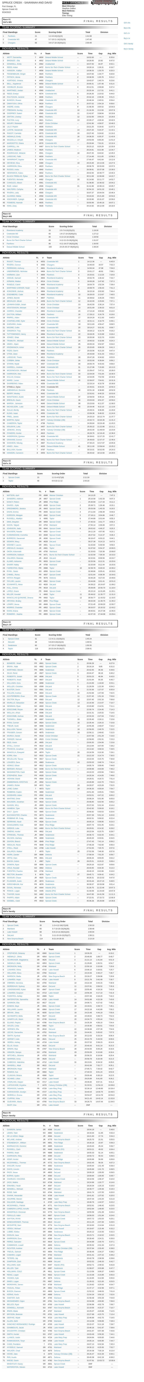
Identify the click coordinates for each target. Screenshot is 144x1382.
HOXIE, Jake (12, 1354)
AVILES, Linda (13, 1026)
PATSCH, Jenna (13, 77)
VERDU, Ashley (13, 1042)
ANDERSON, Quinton (16, 436)
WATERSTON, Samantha (17, 999)
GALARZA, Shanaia (15, 558)
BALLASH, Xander (14, 450)
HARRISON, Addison (15, 555)
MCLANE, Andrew (14, 1139)
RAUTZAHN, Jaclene (15, 97)
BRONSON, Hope (14, 1069)
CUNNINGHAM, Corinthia (17, 535)
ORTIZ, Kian (12, 858)
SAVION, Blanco (13, 841)
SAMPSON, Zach (14, 1261)
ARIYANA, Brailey (14, 601)
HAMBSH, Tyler (13, 808)
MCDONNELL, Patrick (16, 1205)
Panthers (11, 36)
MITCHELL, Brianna (15, 1055)
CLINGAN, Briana (14, 1075)
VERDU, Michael (14, 1229)
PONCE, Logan (13, 891)
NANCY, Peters (13, 502)
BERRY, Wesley (13, 393)
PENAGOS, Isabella (15, 1088)
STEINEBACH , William (16, 1143)
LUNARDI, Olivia (14, 970)
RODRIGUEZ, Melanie (16, 153)
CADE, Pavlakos (14, 1344)
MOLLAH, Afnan (13, 713)
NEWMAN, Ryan (14, 706)
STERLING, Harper (15, 1082)
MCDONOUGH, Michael (17, 370)
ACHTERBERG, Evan (16, 696)
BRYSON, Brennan (15, 1314)
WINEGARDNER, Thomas (18, 1222)
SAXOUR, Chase (14, 878)
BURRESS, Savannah (16, 538)
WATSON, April (13, 495)
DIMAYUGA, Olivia (14, 104)
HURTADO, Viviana (15, 80)
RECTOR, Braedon (15, 874)
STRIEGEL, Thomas (15, 835)
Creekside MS (13, 39)
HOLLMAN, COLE (14, 1271)
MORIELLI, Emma (14, 1095)
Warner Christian (56, 495)
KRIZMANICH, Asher (15, 347)
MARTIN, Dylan (13, 420)
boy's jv (127, 38)
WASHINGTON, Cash (16, 772)
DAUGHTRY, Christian (16, 1331)
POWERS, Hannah (15, 203)
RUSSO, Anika (13, 169)
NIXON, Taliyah (13, 525)
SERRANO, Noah (14, 822)
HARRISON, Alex (14, 374)
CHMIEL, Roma (13, 575)
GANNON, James (14, 1129)
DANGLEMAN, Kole (15, 825)
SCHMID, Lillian (13, 1079)
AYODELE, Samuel (15, 1347)
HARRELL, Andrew (14, 367)
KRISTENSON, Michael (16, 308)
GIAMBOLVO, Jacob (15, 1328)
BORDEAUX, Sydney (16, 986)
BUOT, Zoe (11, 1105)
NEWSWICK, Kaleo (15, 173)
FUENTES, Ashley (14, 996)
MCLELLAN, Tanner (15, 759)
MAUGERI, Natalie (14, 532)
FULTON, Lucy (13, 120)
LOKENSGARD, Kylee (16, 989)
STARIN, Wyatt (13, 364)
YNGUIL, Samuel (14, 1252)
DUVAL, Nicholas (14, 888)
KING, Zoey (12, 206)
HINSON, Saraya (14, 1052)
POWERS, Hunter (14, 433)
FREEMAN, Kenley (15, 110)
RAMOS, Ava (12, 1072)
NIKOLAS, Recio (14, 845)
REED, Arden (12, 67)
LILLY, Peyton (12, 127)
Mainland (53, 525)
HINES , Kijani (12, 344)
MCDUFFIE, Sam (14, 1225)
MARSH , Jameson (14, 403)
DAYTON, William (14, 314)
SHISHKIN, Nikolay (14, 443)
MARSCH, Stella (14, 976)
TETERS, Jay (12, 1258)
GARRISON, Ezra (14, 1238)
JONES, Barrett (13, 298)
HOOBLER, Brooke (15, 87)
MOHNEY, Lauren (14, 545)
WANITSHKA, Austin (15, 397)
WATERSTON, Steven (16, 1367)
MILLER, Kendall (14, 594)
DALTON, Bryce (13, 699)
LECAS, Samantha (15, 1032)
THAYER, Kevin (13, 894)
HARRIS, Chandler (14, 311)
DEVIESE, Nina (13, 163)
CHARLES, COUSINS (16, 1179)
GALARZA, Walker (14, 851)
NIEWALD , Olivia (14, 957)
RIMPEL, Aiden (13, 318)
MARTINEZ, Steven (15, 670)
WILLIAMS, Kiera (14, 973)
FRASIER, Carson (14, 732)
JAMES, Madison (14, 150)
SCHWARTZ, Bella (15, 1016)
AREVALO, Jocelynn (15, 548)
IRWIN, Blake (12, 1311)
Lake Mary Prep (55, 1088)
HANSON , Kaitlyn (14, 70)
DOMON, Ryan (13, 864)
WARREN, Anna (14, 1059)
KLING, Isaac (12, 413)
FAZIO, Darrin (12, 351)
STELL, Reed (12, 848)
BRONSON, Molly (14, 966)
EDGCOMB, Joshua (15, 716)
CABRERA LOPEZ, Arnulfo (18, 1209)
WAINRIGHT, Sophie (15, 160)
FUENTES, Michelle (15, 179)
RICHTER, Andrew (14, 1248)
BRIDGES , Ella (13, 61)
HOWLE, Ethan (13, 765)
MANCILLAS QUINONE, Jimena (20, 598)
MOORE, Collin (13, 327)
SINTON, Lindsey (14, 117)
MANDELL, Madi (14, 1065)
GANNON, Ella (13, 1003)
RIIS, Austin (12, 1357)
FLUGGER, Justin (14, 881)
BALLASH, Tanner (14, 729)
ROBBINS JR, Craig (15, 818)
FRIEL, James (12, 417)
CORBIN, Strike (13, 360)
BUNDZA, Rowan (14, 100)
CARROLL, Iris (13, 146)
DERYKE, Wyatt (13, 1318)
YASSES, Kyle (13, 1278)
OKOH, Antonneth (14, 551)
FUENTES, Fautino (15, 871)
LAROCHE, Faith (14, 156)
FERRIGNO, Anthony (15, 268)
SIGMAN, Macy (13, 542)
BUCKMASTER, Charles (17, 815)
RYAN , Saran (12, 571)
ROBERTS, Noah (14, 680)
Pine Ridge (54, 502)
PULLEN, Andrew (14, 693)
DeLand (53, 542)
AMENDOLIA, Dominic (16, 390)
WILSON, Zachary (14, 838)
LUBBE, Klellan (13, 1232)
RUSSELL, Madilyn (14, 518)
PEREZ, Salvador (14, 1242)
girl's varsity (128, 44)
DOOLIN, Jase (13, 1235)
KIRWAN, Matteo (14, 281)
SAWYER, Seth (13, 1298)
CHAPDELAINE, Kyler (16, 321)
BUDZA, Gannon (14, 1291)
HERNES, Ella (13, 1029)
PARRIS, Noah (13, 1153)
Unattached (50, 64)
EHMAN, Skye (13, 1006)
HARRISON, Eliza (14, 166)
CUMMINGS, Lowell (15, 1245)
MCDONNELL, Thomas (16, 1163)
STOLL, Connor (13, 746)
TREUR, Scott (13, 726)
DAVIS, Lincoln (13, 1169)
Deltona (53, 578)
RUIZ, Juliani (12, 186)
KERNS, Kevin (13, 1294)
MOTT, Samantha (14, 57)
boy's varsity (128, 49)
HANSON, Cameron (15, 453)
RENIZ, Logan (13, 1275)
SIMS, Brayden (13, 522)
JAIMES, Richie (13, 785)
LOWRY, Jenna (13, 604)
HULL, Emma (12, 588)
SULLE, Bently (13, 410)
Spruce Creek (13, 477)
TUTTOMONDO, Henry (16, 334)
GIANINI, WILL (13, 805)
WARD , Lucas (13, 380)
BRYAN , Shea (13, 1013)
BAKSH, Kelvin (13, 861)
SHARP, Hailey (13, 565)
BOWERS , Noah (14, 663)
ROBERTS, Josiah (14, 676)
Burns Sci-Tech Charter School (57, 67)
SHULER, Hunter (14, 1166)
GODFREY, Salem (14, 113)
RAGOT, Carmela (14, 133)
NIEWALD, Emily (14, 136)
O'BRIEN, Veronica (15, 983)
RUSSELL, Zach (13, 1149)
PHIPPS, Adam (13, 898)
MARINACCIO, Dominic (16, 1146)
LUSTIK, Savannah (15, 130)
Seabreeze (12, 645)
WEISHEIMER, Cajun (16, 1301)
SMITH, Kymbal (13, 1036)
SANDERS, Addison (15, 499)
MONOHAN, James (15, 1285)
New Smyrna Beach (15, 939)
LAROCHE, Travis (14, 357)
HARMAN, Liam (13, 275)
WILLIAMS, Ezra (14, 683)
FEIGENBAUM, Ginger (16, 74)
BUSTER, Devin (13, 690)
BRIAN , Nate (12, 666)
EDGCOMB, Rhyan (15, 709)
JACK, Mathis (12, 1182)
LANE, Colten (12, 789)
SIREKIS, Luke (13, 828)
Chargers (11, 43)
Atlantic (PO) (50, 888)
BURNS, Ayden (13, 1176)
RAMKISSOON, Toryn (16, 1341)
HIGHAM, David (13, 779)
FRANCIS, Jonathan (15, 749)
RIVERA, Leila (13, 193)
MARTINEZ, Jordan (15, 90)
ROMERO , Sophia (14, 614)
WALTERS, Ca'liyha (15, 189)
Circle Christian (51, 123)
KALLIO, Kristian (13, 377)
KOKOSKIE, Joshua (15, 291)
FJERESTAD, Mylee (15, 568)
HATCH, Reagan (13, 578)
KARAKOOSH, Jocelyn (16, 1092)
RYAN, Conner (13, 723)
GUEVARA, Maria (14, 1102)
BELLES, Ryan (13, 1304)
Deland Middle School (54, 57)
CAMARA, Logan (14, 1255)
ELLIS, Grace (12, 1046)
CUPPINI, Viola (13, 1098)
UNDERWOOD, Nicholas (17, 271)
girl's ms (127, 23)
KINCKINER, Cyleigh (15, 199)
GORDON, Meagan (15, 515)
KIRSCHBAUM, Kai (15, 884)
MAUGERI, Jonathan (15, 802)
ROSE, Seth (12, 1192)
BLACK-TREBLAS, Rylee (17, 176)
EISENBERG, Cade (15, 294)
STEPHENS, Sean (14, 775)
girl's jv (127, 33)
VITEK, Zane (12, 354)
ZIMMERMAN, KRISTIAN (17, 782)
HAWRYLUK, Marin (15, 1019)
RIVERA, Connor (14, 265)
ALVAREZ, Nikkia (14, 196)
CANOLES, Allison (14, 183)
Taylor (10, 481)
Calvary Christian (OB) (56, 420)
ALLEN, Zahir (12, 1321)
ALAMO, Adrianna (14, 561)
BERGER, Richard (14, 769)
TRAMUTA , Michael (15, 341)
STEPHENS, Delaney (16, 953)
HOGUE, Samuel (14, 278)
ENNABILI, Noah (14, 1186)
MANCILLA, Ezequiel (15, 752)
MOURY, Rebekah (14, 123)
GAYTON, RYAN (14, 1219)
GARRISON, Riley (14, 1156)
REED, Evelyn (13, 94)
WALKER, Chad (13, 1351)
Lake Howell (50, 848)
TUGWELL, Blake (14, 719)
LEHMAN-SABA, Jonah (16, 304)
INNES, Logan (13, 1281)
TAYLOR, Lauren (14, 581)
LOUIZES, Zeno (13, 762)
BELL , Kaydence (14, 84)
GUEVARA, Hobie (14, 324)
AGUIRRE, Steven (14, 1199)
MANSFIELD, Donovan (16, 1212)
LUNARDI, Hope (14, 979)
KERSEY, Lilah (13, 1039)
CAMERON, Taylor (14, 423)
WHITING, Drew (13, 799)
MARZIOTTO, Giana (15, 143)
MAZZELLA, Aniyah (15, 140)
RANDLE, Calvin (13, 284)
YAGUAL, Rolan (13, 1288)
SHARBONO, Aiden (15, 384)
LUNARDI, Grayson (15, 993)
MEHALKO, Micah (14, 301)
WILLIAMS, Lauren (15, 1009)
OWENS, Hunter (13, 831)
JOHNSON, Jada (14, 528)
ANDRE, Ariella (13, 107)
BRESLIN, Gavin (14, 400)
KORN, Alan (12, 756)
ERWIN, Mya (12, 1049)
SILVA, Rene (12, 673)
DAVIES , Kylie (13, 505)
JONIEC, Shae (13, 337)
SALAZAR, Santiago (15, 1202)
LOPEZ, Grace (13, 591)
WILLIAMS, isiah (14, 1265)
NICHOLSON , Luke (15, 407)
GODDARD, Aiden (14, 795)
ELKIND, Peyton (14, 1022)
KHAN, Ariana (12, 611)
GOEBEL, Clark (13, 901)
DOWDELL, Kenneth (15, 1308)
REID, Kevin (12, 742)
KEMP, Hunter (12, 1159)
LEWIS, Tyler (12, 1133)
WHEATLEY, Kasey (15, 1364)
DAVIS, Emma (12, 512)
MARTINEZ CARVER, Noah (18, 288)
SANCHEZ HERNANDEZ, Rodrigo (21, 1324)
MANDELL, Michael (15, 1189)
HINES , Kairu (12, 446)
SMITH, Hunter (13, 1334)
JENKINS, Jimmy (14, 430)
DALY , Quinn (12, 812)
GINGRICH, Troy (14, 331)
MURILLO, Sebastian (15, 703)
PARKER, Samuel (14, 739)
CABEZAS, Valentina (15, 1062)
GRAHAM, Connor (14, 440)
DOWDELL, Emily (14, 64)
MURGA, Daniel (13, 736)
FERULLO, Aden (14, 1215)
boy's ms (127, 28)
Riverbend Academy (15, 230)
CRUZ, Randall (13, 868)
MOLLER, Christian (15, 686)
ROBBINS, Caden (14, 792)
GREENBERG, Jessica (16, 508)
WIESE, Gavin (13, 1360)
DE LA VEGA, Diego (15, 1136)
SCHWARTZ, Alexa (14, 584)
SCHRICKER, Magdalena (17, 960)
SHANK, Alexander (14, 1195)
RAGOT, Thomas (14, 262)
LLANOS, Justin (13, 1337)
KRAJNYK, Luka (13, 427)
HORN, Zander (13, 855)
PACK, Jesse (12, 1172)
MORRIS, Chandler (14, 607)
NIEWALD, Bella (14, 963)
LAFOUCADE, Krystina (16, 1085)
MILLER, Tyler (13, 1268)
